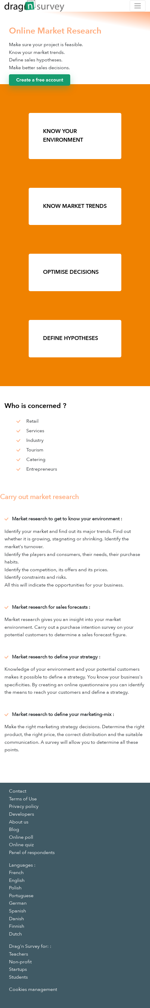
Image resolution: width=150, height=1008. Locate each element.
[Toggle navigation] (138, 5)
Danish (16, 918)
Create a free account (39, 80)
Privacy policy (24, 806)
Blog (14, 829)
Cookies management (33, 989)
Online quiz (21, 844)
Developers (21, 814)
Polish (15, 888)
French (16, 872)
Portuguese (21, 895)
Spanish (17, 911)
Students (18, 977)
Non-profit (20, 962)
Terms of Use (23, 799)
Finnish (16, 926)
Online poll (21, 837)
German (18, 903)
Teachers (18, 954)
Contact (17, 791)
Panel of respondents (32, 852)
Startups (18, 969)
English (17, 880)
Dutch (15, 934)
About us (18, 822)
